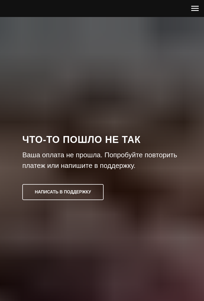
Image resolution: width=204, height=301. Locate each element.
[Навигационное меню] (195, 8)
